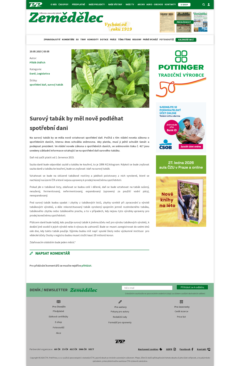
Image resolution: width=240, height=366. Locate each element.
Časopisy (64, 4)
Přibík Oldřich (37, 62)
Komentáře (68, 39)
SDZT (91, 349)
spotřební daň (38, 84)
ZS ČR (65, 349)
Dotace (104, 39)
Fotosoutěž (166, 39)
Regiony (136, 39)
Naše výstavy (116, 4)
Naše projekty (98, 4)
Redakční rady (120, 316)
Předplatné (79, 4)
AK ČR (57, 349)
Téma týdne (124, 39)
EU (77, 39)
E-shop (58, 322)
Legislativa (43, 73)
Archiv (141, 4)
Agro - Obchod (154, 4)
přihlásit (86, 265)
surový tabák (55, 84)
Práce (113, 39)
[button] (192, 287)
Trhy (83, 39)
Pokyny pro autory (120, 311)
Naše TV (131, 4)
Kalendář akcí (186, 39)
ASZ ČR (73, 349)
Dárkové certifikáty (58, 316)
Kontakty (170, 4)
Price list (181, 316)
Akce (58, 332)
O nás (54, 4)
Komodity (92, 39)
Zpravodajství (52, 39)
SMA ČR (83, 349)
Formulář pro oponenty (120, 322)
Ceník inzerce (181, 311)
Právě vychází (150, 39)
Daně (33, 73)
